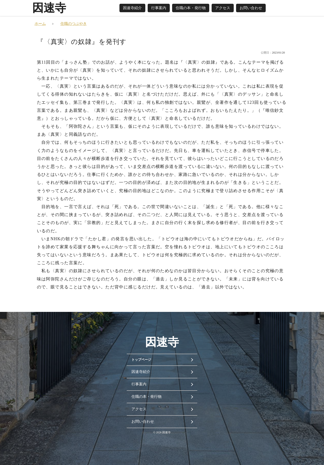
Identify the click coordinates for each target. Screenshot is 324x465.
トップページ (141, 359)
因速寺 (49, 8)
